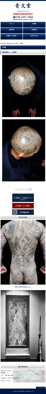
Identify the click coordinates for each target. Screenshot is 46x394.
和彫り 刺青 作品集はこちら (23, 286)
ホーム (12, 25)
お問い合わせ (34, 37)
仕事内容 (12, 31)
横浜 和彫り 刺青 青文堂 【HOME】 (10, 43)
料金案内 (34, 31)
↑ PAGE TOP (40, 387)
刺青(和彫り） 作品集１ (9, 52)
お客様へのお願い (12, 37)
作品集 (34, 25)
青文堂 (22, 391)
